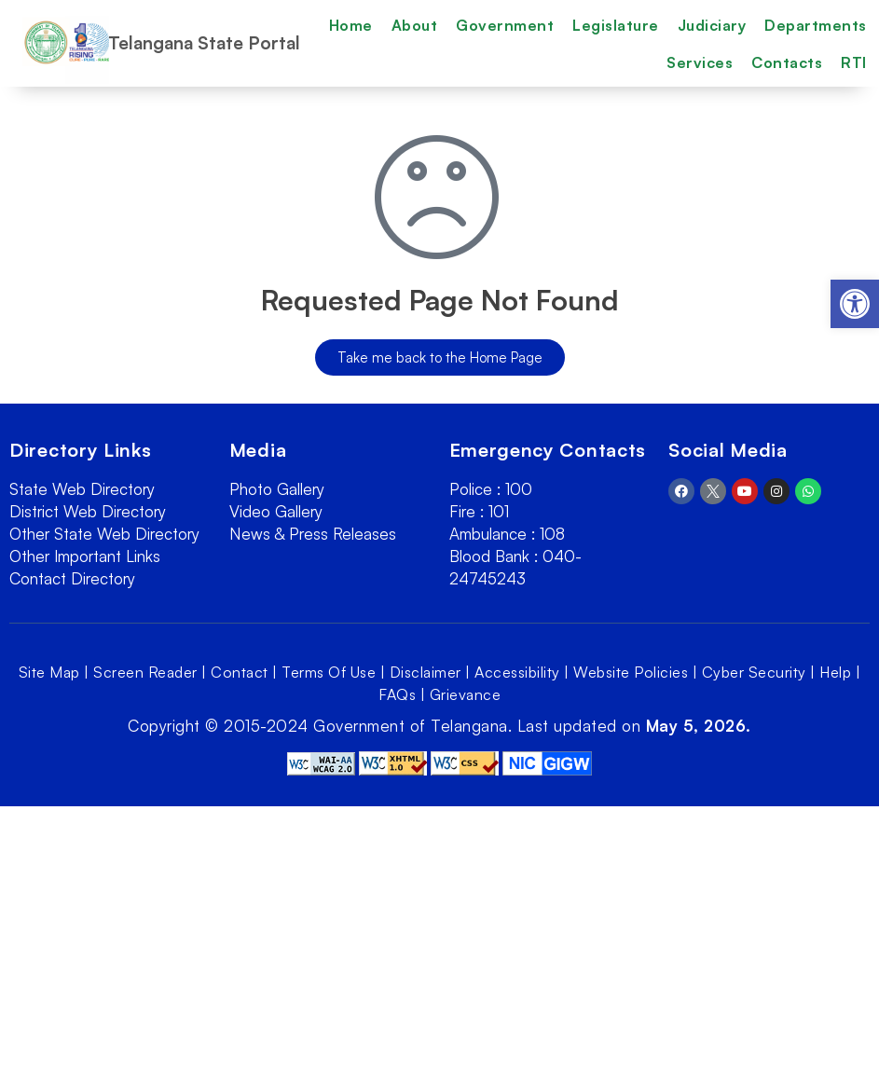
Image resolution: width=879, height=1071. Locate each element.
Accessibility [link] (517, 672)
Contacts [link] (786, 62)
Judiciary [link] (712, 25)
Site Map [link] (49, 672)
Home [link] (351, 25)
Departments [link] (815, 25)
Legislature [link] (615, 25)
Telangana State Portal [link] (204, 43)
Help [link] (835, 672)
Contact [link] (239, 672)
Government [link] (505, 25)
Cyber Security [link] (754, 672)
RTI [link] (854, 62)
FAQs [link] (397, 694)
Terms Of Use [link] (329, 672)
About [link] (414, 25)
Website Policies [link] (630, 672)
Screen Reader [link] (145, 672)
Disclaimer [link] (425, 672)
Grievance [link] (465, 694)
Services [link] (699, 62)
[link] (855, 304)
